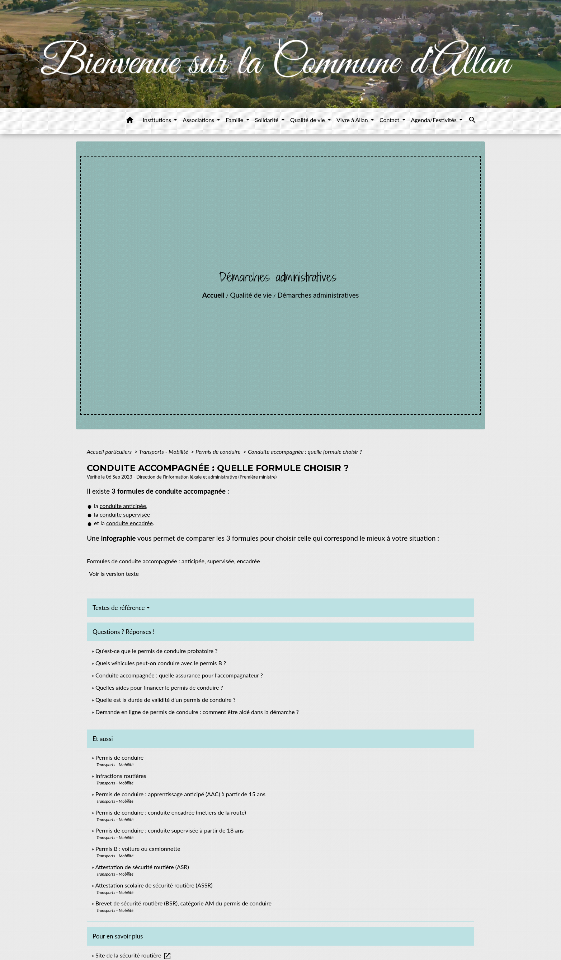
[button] (130, 121)
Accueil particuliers (110, 451)
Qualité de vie (251, 295)
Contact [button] (390, 119)
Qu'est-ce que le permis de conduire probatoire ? (156, 650)
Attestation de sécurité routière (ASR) (142, 866)
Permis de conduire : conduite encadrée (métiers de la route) (170, 812)
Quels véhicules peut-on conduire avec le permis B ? (160, 663)
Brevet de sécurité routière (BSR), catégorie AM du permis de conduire (183, 903)
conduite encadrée (129, 522)
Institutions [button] (158, 119)
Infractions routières (120, 775)
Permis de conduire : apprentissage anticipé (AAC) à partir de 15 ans (180, 794)
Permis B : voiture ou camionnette (137, 848)
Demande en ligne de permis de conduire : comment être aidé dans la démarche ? (197, 711)
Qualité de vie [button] (308, 119)
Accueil (213, 295)
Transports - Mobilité (164, 451)
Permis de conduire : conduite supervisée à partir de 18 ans (169, 830)
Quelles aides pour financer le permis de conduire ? (159, 687)
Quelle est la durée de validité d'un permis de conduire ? (165, 699)
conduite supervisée (125, 514)
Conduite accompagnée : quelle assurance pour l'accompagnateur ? (179, 675)
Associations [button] (199, 119)
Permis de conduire (218, 451)
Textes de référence (119, 607)
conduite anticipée (123, 505)
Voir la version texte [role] (114, 573)
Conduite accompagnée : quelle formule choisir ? (305, 451)
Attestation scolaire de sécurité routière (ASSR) (153, 885)
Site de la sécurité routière (133, 955)
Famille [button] (235, 119)
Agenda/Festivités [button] (434, 119)
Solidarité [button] (267, 119)
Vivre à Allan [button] (352, 119)
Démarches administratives (318, 295)
